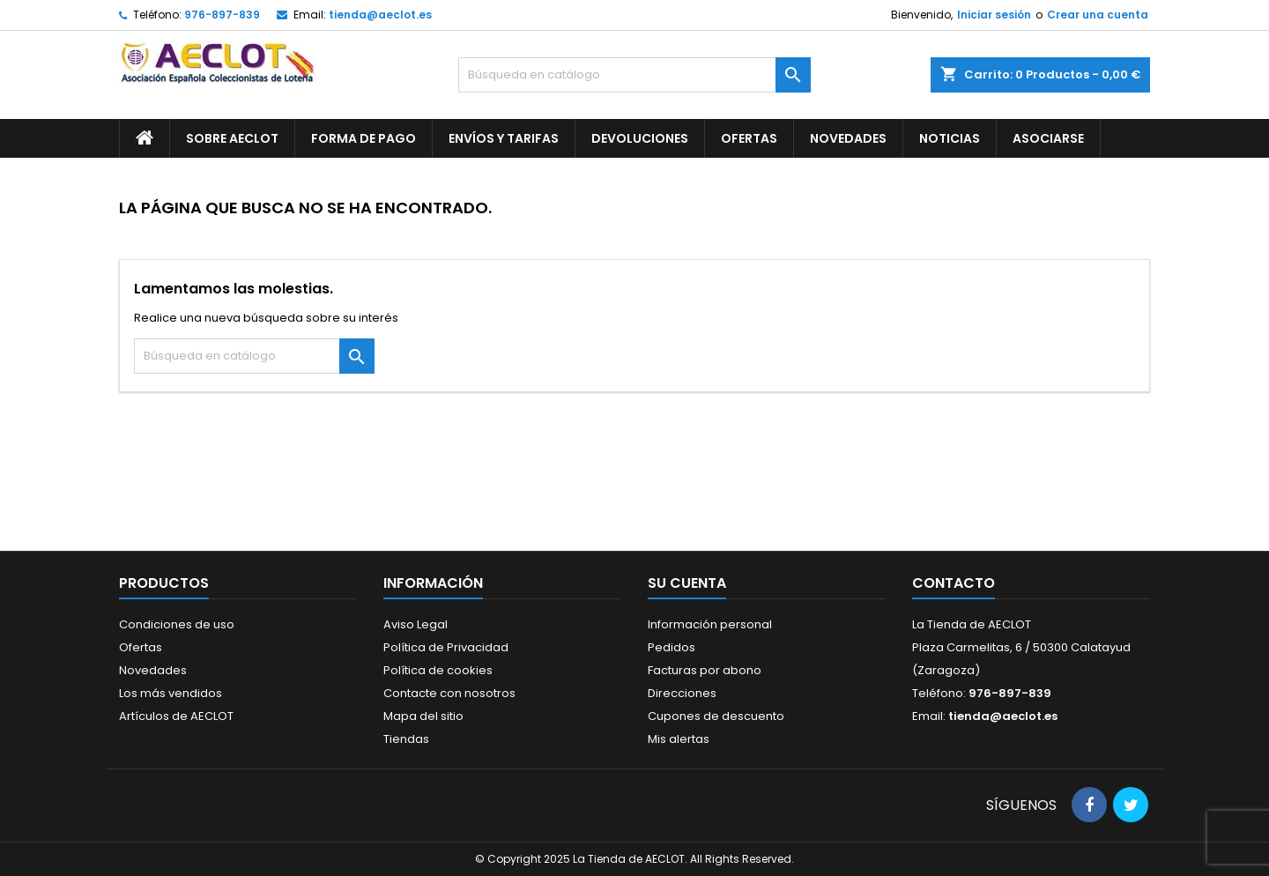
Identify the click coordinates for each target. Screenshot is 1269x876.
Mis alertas (678, 739)
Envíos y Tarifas (504, 138)
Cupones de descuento (716, 716)
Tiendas (406, 739)
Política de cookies (438, 670)
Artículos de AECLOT (176, 716)
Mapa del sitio (423, 716)
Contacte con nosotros (449, 693)
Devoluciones (639, 138)
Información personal (710, 624)
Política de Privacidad (445, 647)
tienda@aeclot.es (380, 14)
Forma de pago (363, 138)
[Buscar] (634, 75)
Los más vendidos (170, 693)
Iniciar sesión (994, 14)
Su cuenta (687, 583)
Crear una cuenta (1097, 14)
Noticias (949, 138)
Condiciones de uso (176, 624)
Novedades (848, 138)
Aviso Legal (415, 624)
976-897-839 (222, 14)
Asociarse (1048, 138)
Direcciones (682, 693)
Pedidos (671, 647)
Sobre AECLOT (232, 138)
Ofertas (749, 138)
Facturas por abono (704, 670)
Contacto (953, 583)
